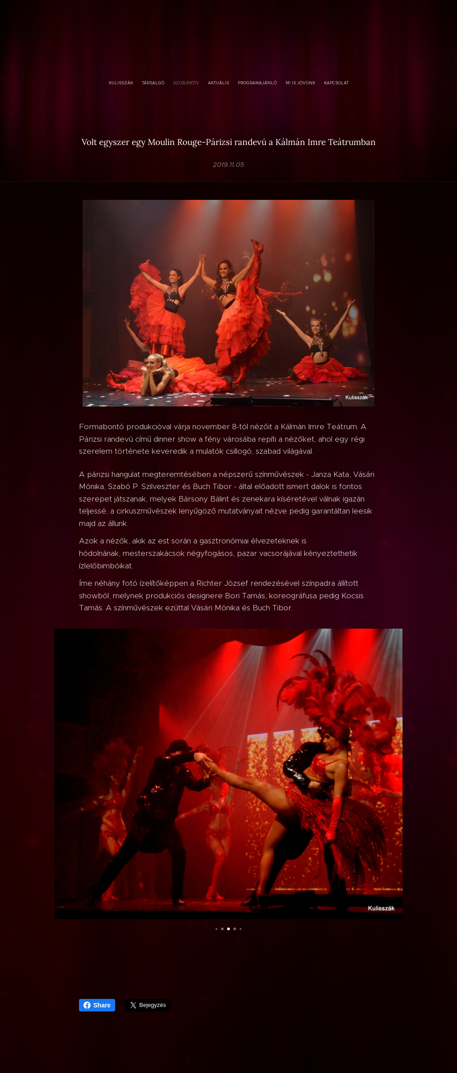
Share (97, 1005)
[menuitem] (204, 83)
